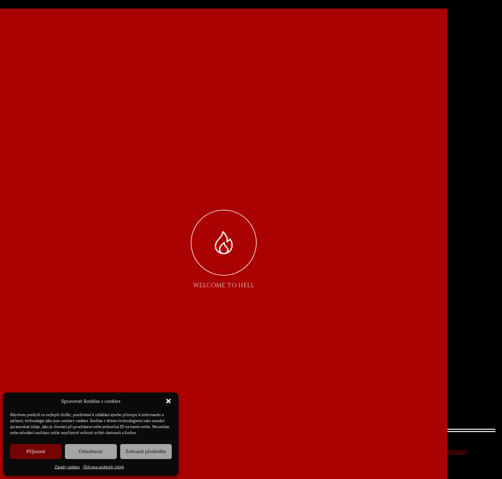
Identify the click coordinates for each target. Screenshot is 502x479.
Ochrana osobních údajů (103, 467)
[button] (168, 401)
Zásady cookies (67, 467)
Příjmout (35, 451)
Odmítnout (91, 451)
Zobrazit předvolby (145, 451)
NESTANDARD (451, 452)
